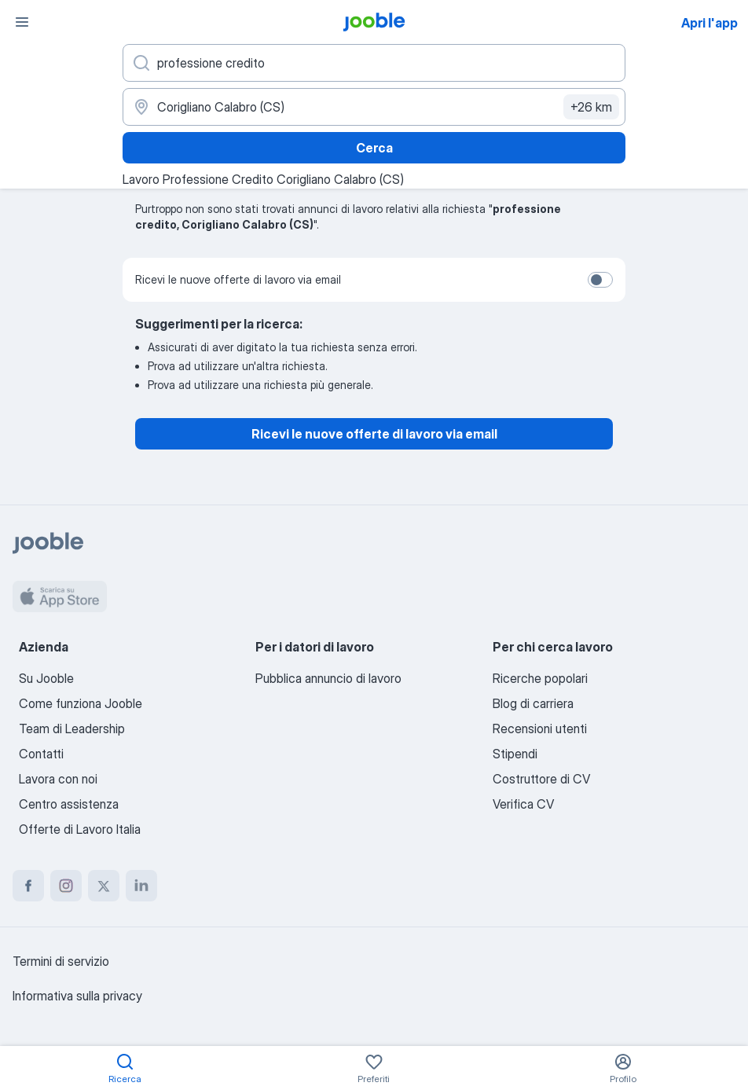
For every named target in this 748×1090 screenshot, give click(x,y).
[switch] (600, 280)
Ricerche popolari (540, 678)
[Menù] (22, 22)
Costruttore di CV (541, 779)
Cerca (374, 148)
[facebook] (28, 885)
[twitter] (103, 885)
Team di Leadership (72, 728)
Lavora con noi (58, 779)
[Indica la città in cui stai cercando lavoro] (374, 107)
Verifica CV (523, 804)
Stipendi (515, 754)
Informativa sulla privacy (77, 996)
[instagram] (66, 885)
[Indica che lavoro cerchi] (374, 63)
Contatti (41, 754)
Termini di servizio (61, 961)
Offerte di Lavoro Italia (80, 829)
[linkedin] (141, 885)
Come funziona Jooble (80, 703)
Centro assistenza (69, 804)
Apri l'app (709, 23)
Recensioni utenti (540, 728)
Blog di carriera (533, 703)
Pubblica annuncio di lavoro (328, 678)
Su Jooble (46, 678)
